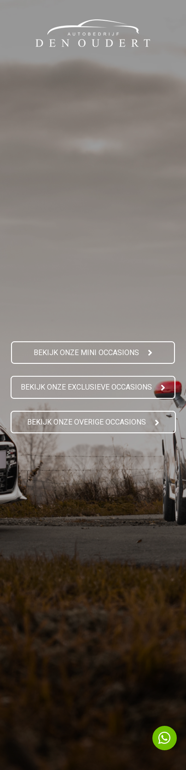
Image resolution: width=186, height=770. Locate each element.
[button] (93, 353)
